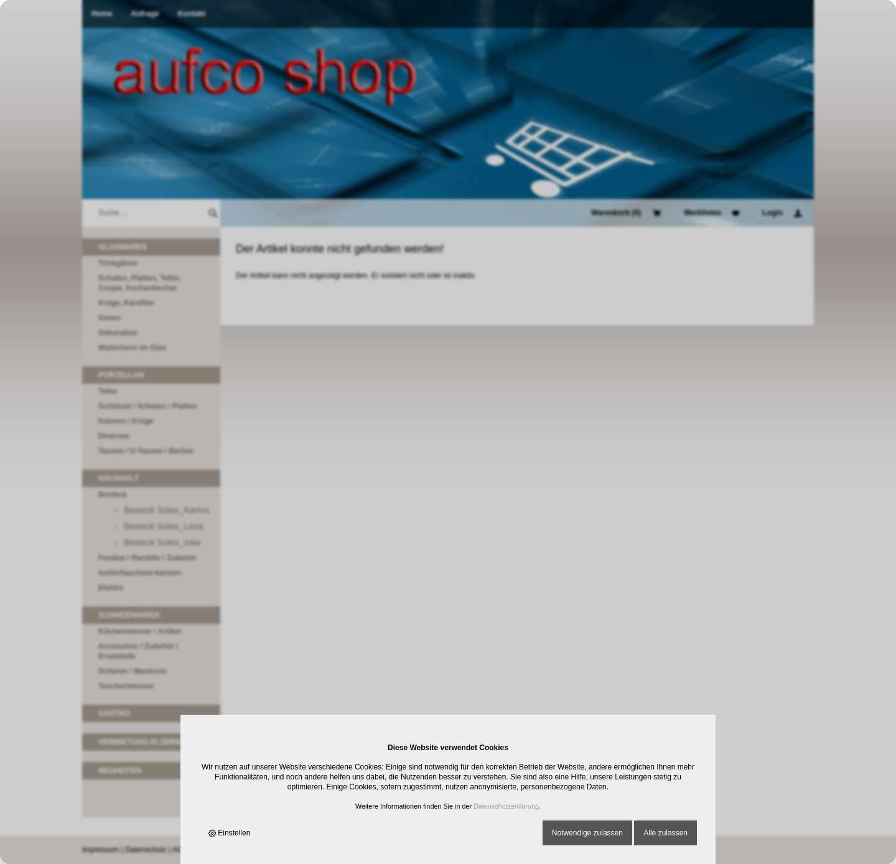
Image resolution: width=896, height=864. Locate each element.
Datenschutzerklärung (506, 806)
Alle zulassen (665, 833)
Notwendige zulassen (587, 833)
